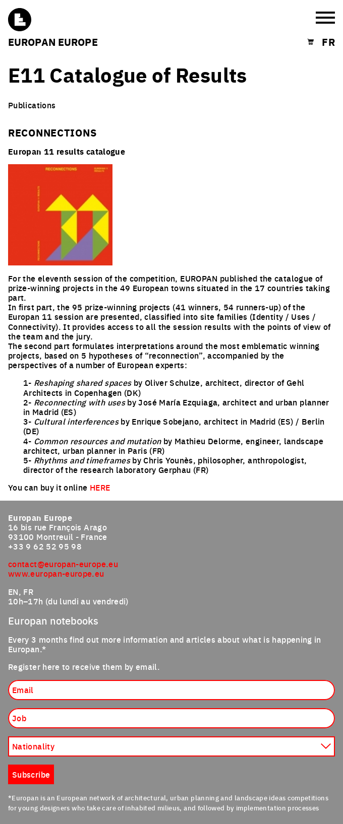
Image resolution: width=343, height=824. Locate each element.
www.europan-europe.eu (56, 573)
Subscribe (31, 774)
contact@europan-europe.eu (63, 563)
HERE (100, 487)
